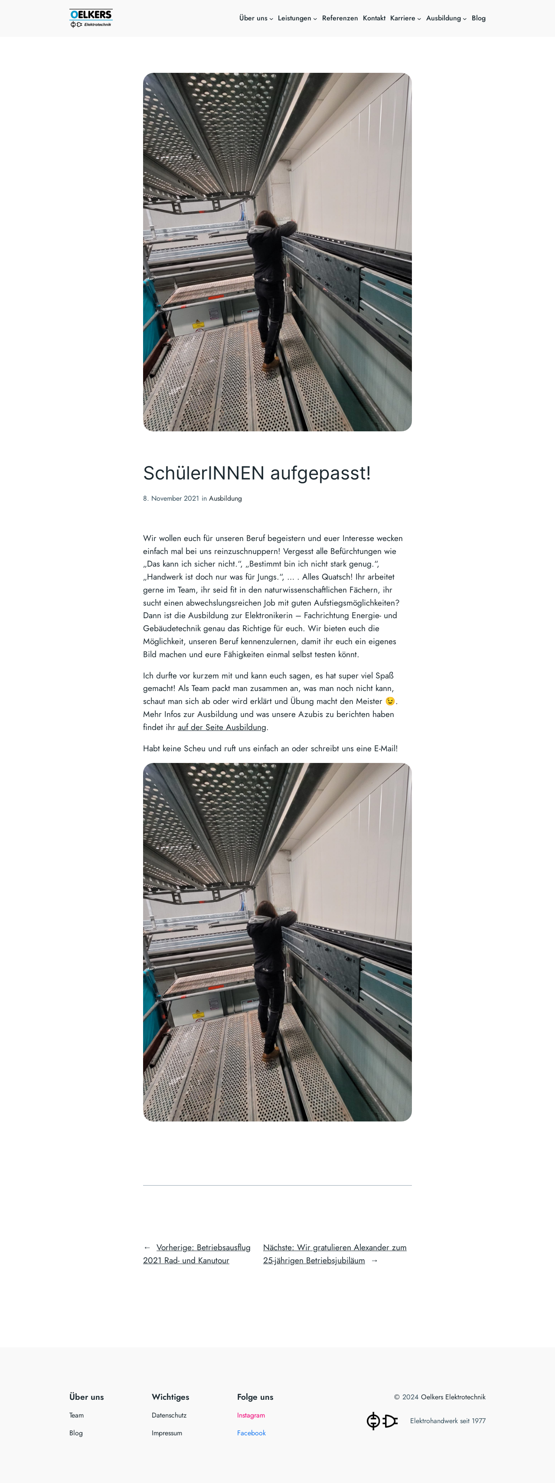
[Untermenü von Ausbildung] (465, 18)
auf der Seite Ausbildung (222, 727)
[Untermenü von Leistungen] (315, 18)
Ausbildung (225, 498)
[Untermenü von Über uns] (271, 18)
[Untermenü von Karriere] (419, 18)
